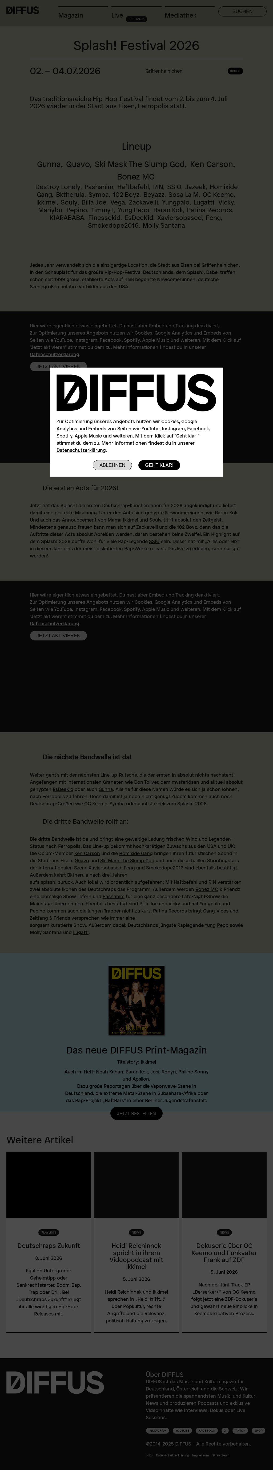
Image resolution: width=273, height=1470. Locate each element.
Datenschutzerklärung (81, 450)
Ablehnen (112, 465)
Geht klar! (159, 465)
